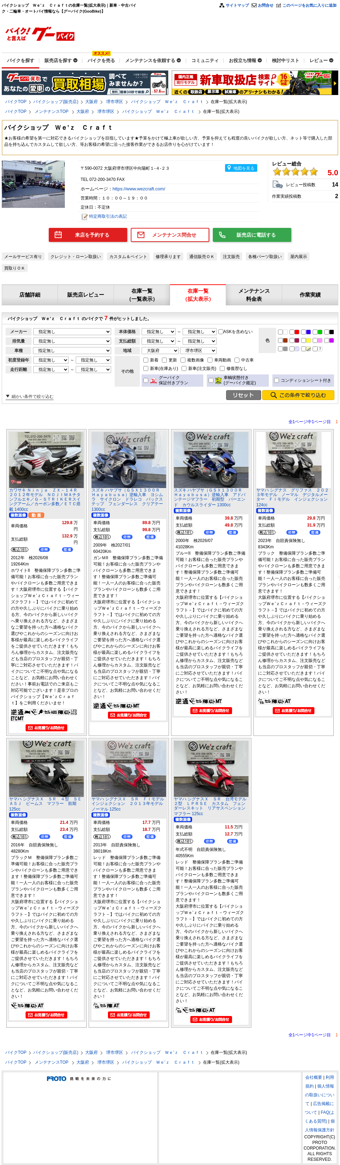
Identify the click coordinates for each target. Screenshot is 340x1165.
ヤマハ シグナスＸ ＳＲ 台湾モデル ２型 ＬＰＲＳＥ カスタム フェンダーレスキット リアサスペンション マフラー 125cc (212, 806)
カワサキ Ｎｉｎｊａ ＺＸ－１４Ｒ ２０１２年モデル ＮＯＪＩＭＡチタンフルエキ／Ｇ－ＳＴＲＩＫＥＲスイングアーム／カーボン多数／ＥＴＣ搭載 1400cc (45, 500)
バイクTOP (15, 101)
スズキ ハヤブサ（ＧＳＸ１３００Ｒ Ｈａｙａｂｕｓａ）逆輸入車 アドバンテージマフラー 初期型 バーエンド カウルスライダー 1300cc (210, 497)
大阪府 (91, 101)
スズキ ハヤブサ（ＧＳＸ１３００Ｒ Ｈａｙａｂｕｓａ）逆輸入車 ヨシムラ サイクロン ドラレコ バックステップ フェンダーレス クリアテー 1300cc (127, 500)
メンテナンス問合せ (174, 235)
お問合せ (265, 5)
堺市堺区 (114, 101)
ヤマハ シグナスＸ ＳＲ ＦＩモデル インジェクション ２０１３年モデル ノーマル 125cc (129, 804)
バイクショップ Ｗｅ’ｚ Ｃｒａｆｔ (167, 101)
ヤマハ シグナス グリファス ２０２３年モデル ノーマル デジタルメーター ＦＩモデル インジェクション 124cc (292, 497)
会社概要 (313, 1077)
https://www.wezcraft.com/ (139, 188)
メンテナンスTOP (52, 111)
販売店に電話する (256, 235)
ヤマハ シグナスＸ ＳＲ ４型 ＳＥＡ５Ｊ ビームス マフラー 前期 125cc (45, 804)
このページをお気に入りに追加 (309, 5)
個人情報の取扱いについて (319, 1095)
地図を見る (243, 168)
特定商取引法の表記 (108, 216)
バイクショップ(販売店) (55, 101)
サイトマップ (237, 5)
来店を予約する (92, 235)
